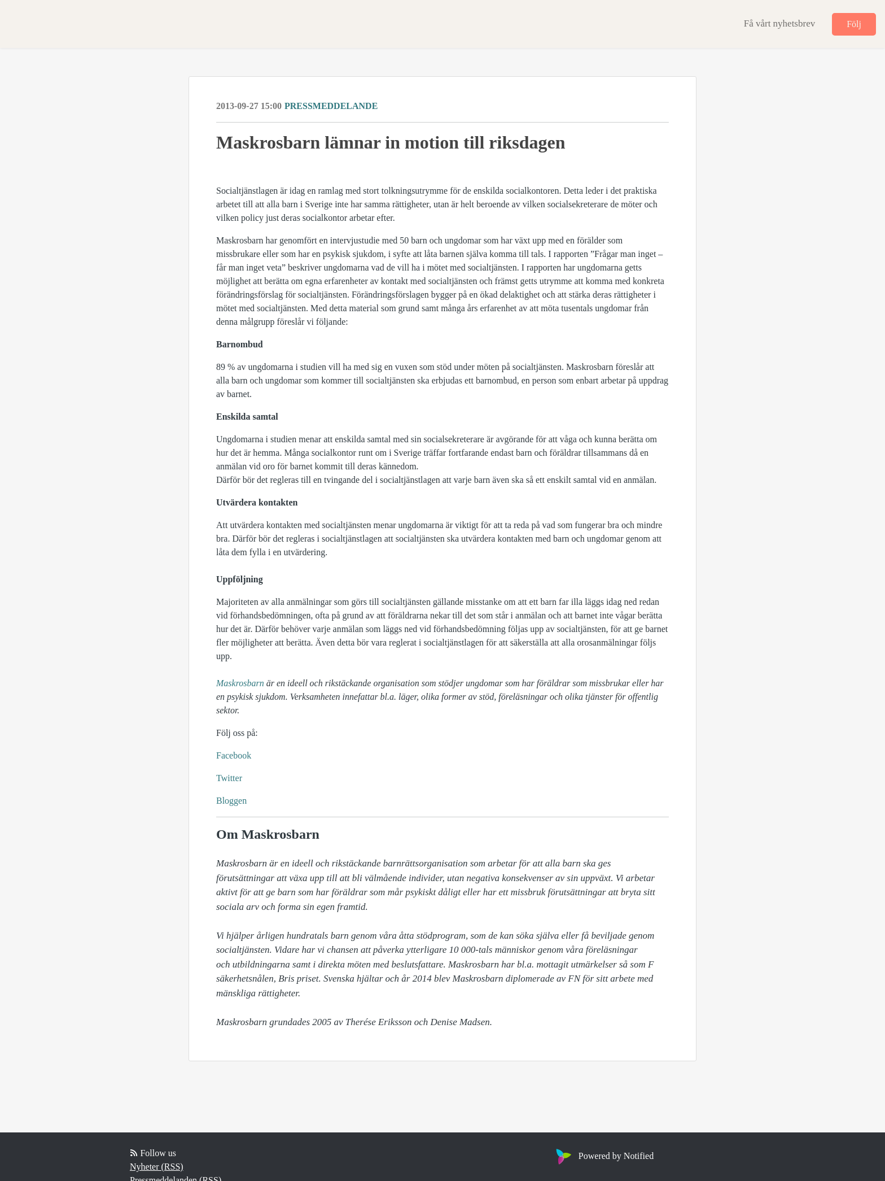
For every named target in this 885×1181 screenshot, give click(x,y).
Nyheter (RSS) (156, 1166)
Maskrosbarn (240, 683)
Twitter (229, 778)
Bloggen (231, 800)
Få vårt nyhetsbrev (780, 23)
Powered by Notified (603, 1156)
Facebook (233, 755)
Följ (854, 24)
